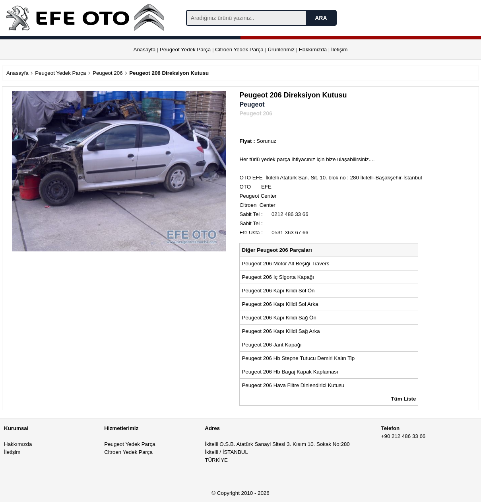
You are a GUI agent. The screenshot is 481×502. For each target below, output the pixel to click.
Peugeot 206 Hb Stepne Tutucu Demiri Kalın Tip (298, 358)
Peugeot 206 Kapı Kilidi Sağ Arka (281, 331)
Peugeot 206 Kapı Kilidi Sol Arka (280, 304)
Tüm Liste (403, 399)
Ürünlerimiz (281, 50)
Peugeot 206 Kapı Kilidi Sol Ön (278, 291)
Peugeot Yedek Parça (185, 50)
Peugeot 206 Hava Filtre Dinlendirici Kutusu (293, 385)
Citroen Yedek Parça (239, 50)
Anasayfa (145, 50)
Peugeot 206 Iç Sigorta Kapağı (278, 277)
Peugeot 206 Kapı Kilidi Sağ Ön (279, 318)
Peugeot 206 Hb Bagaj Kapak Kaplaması (290, 372)
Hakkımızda (313, 50)
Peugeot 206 (108, 73)
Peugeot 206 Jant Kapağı (271, 345)
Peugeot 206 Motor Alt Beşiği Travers (285, 264)
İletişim (339, 50)
